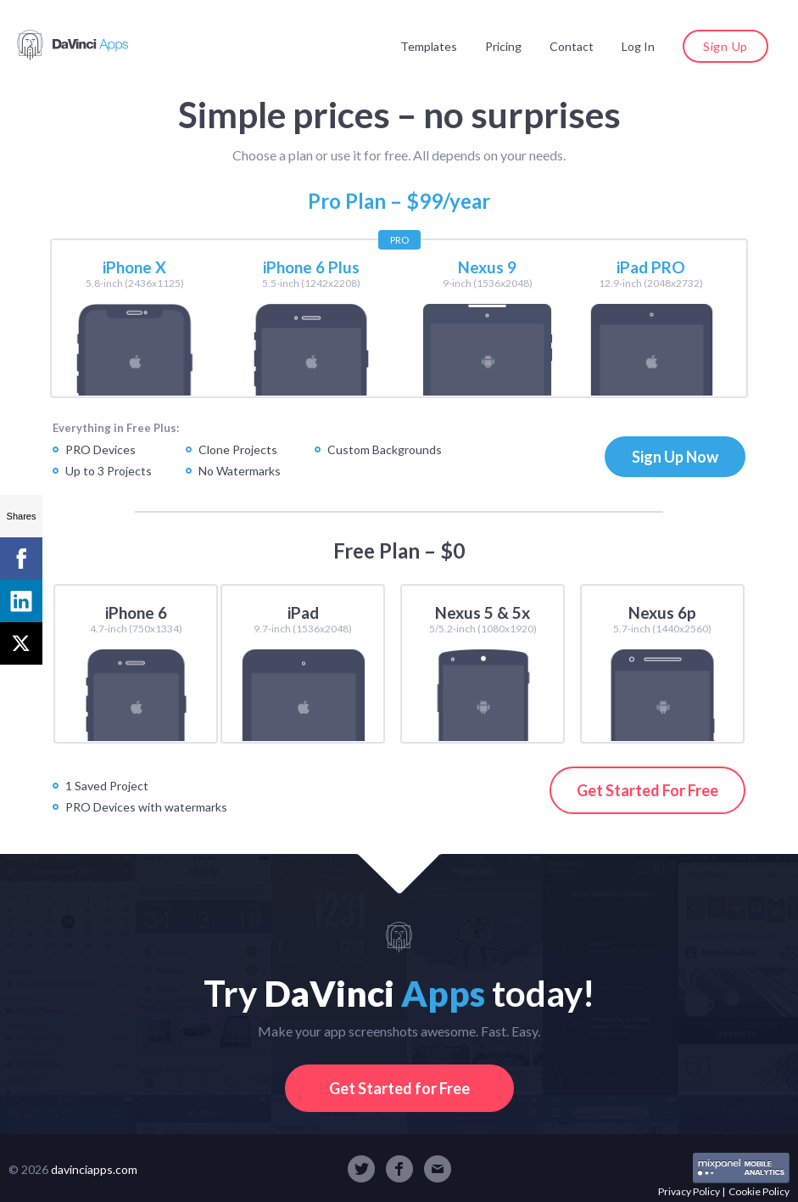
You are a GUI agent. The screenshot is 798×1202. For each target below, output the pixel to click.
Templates (428, 46)
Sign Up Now (675, 456)
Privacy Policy (689, 1191)
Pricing (503, 46)
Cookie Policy (759, 1191)
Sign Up (725, 46)
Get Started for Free (399, 1088)
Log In (638, 46)
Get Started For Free (647, 790)
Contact (572, 46)
